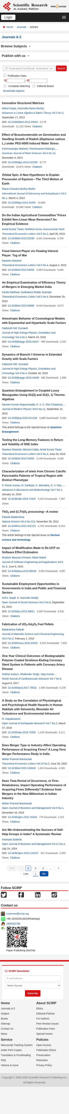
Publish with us (15, 56)
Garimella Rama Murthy (30, 108)
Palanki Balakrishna (13, 517)
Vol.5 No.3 (42, 454)
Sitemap (5, 1023)
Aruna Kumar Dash (54, 229)
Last (25, 873)
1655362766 (13, 923)
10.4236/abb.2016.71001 (22, 498)
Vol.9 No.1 (57, 808)
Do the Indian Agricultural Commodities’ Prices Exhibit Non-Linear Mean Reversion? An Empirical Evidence (34, 219)
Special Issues (44, 1033)
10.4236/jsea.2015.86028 (22, 571)
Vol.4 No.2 (21, 337)
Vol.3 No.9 (45, 602)
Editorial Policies (45, 1013)
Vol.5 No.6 (42, 296)
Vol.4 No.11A (27, 521)
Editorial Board (45, 86)
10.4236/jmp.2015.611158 (22, 418)
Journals (21, 27)
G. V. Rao (56, 485)
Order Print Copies (11, 1050)
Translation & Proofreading (16, 1055)
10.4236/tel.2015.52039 (21, 238)
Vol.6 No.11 (38, 409)
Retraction (42, 1060)
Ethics (39, 1008)
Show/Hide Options (13, 90)
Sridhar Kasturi (10, 674)
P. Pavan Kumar (11, 485)
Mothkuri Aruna (33, 229)
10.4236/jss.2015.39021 (21, 611)
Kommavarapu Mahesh (15, 148)
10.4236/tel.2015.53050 (21, 458)
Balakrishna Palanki (13, 629)
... (51, 868)
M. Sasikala (27, 485)
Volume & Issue (9, 1065)
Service (6, 1039)
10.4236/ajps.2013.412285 (23, 162)
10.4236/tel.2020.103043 (22, 768)
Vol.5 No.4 (42, 265)
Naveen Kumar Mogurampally (18, 404)
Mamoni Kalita (31, 449)
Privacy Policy (44, 1065)
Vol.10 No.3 (42, 763)
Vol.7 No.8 (55, 678)
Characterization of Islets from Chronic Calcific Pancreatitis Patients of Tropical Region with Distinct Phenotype (34, 476)
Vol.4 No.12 (48, 153)
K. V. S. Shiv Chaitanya (49, 404)
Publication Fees (45, 1028)
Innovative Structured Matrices (23, 103)
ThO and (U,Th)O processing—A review (30, 511)
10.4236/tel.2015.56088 (21, 305)
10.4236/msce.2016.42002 (23, 643)
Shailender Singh (29, 674)
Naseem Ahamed (11, 260)
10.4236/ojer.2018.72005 (22, 732)
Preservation (43, 1055)
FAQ (3, 1060)
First (11, 868)
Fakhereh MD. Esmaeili (15, 364)
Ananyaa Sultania (12, 839)
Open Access (43, 1045)
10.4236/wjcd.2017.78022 (22, 687)
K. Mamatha (42, 485)
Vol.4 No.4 (21, 373)
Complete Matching (19, 86)
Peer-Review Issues (47, 1023)
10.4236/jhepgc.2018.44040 (23, 377)
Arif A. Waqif (9, 597)
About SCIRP (46, 1003)
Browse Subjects (16, 46)
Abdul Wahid (39, 557)
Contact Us (7, 1028)
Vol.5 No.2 (42, 233)
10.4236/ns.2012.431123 (22, 526)
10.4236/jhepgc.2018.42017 (23, 341)
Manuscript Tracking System (17, 1045)
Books (4, 1018)
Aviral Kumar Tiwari (13, 229)
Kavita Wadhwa (10, 292)
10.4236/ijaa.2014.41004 (22, 202)
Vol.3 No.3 (57, 112)
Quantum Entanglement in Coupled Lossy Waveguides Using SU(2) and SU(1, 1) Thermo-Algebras (33, 395)
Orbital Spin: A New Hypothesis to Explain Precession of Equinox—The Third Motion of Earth (32, 179)
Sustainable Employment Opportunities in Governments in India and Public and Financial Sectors (34, 588)
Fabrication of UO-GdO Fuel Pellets (28, 624)
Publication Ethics (46, 1050)
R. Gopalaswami (11, 718)
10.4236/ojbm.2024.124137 (23, 853)
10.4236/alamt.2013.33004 (23, 121)
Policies (42, 1039)
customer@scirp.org (17, 913)
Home (9, 27)
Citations (37, 126)
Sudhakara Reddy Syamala (36, 292)
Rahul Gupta (9, 108)
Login (8, 17)
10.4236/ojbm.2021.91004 (22, 817)
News (4, 1033)
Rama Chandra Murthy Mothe (18, 188)
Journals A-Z (8, 1008)
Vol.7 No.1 (56, 489)
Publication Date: (17, 75)
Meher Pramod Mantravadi (17, 759)
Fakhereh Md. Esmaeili (15, 328)
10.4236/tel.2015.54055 (21, 269)
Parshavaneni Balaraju (42, 148)
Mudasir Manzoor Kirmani (16, 557)
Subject (5, 1013)
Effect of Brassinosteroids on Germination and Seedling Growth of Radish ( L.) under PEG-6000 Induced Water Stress (34, 139)
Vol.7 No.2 (51, 723)
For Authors (42, 1018)
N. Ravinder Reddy (27, 597)
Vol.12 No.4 (58, 844)
